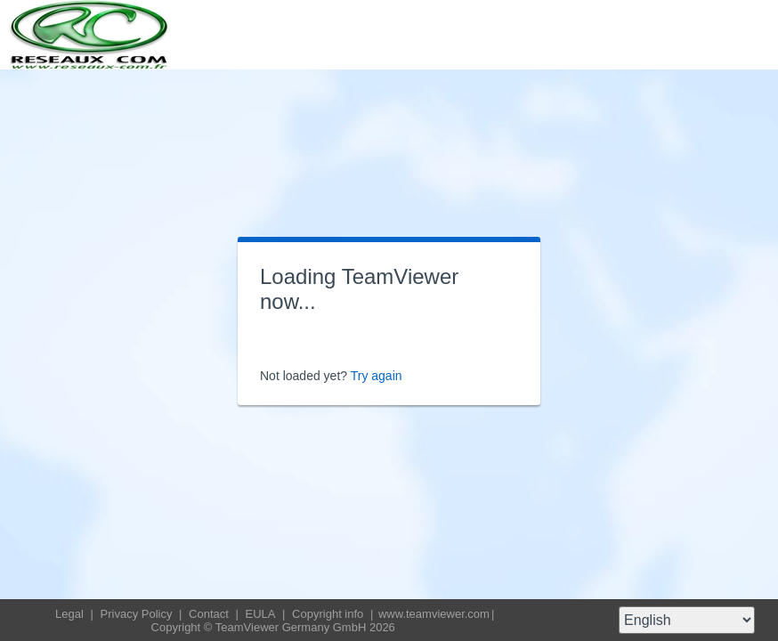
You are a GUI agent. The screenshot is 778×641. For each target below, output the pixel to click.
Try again (376, 376)
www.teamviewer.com (434, 614)
